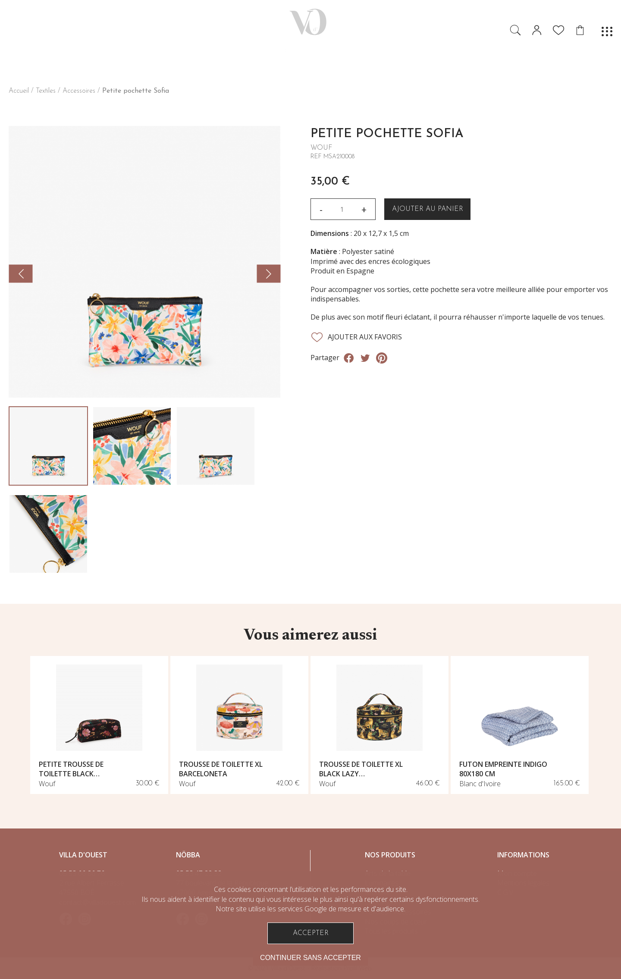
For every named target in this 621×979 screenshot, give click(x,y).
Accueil (19, 91)
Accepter (311, 933)
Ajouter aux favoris (356, 337)
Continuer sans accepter (310, 957)
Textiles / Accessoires (65, 91)
